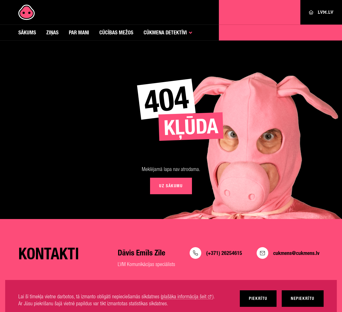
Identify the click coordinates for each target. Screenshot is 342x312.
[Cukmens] (26, 12)
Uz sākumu (171, 185)
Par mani (79, 32)
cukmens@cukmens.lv (288, 253)
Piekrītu (258, 298)
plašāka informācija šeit (184, 296)
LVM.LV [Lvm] (321, 12)
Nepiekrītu (303, 298)
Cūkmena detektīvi (165, 32)
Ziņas (52, 32)
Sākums (27, 32)
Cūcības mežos (116, 32)
